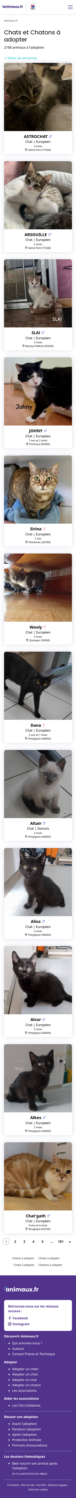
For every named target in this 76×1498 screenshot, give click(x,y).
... (51, 1241)
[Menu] (70, 7)
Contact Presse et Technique (33, 1354)
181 (60, 1241)
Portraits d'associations (29, 1445)
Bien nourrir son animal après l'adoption (35, 1468)
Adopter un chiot (25, 1374)
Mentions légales (57, 1485)
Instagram (18, 1324)
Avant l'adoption (24, 1423)
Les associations (24, 1390)
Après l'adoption (24, 1434)
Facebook (18, 1318)
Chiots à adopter (49, 1258)
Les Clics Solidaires (26, 1405)
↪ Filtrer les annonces (20, 58)
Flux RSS (41, 1485)
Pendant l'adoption (26, 1429)
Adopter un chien (25, 1369)
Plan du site (27, 1485)
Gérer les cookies (38, 1489)
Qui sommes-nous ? (27, 1343)
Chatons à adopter (50, 1265)
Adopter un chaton (26, 1385)
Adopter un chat (24, 1380)
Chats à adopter (24, 1265)
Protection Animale (26, 1440)
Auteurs (18, 1348)
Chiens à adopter (23, 1258)
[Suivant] (70, 1242)
